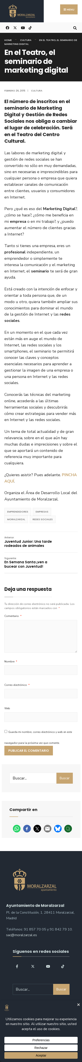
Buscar (64, 778)
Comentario (13, 616)
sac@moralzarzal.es (21, 935)
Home (8, 40)
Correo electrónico (17, 685)
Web (7, 708)
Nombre (10, 661)
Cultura (25, 40)
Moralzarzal (16, 519)
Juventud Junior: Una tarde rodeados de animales (28, 542)
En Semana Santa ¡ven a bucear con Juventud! (25, 562)
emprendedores (17, 511)
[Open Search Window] (75, 27)
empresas (42, 511)
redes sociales (43, 519)
